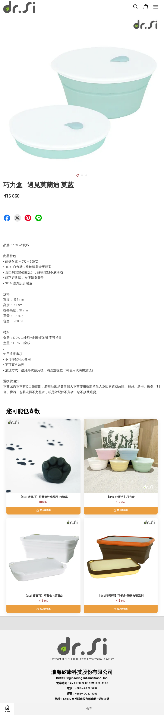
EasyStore (108, 659)
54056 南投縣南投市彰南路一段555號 (86, 699)
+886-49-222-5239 (86, 688)
